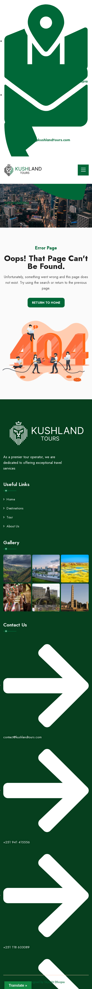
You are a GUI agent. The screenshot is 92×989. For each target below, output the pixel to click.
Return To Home (46, 302)
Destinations (13, 508)
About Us (11, 526)
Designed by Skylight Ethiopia (46, 982)
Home (9, 499)
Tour (8, 517)
